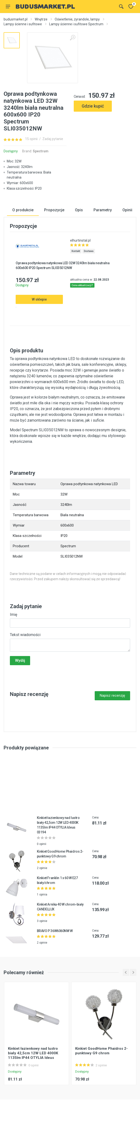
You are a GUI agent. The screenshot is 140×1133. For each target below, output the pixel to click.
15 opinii (31, 139)
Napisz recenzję (112, 696)
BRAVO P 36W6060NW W (55, 931)
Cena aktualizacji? (82, 286)
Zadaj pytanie (52, 139)
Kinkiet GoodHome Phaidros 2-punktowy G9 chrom (101, 1051)
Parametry (102, 210)
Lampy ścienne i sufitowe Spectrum (76, 24)
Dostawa (88, 251)
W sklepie (39, 300)
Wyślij (20, 661)
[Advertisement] (105, 138)
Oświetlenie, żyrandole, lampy (77, 19)
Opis (79, 210)
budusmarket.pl (15, 19)
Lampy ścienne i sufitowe (23, 24)
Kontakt (76, 251)
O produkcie (22, 210)
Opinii (127, 210)
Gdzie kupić (93, 106)
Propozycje (54, 210)
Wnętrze (41, 19)
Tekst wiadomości (25, 635)
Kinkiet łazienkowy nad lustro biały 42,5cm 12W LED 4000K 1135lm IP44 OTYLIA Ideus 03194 (33, 1056)
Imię (13, 615)
